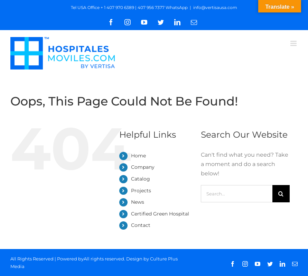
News (137, 202)
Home (138, 156)
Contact (140, 225)
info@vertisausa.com (215, 7)
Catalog (140, 179)
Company (143, 167)
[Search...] (236, 193)
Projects (141, 190)
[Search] (281, 193)
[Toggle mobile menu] (294, 43)
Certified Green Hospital (160, 214)
